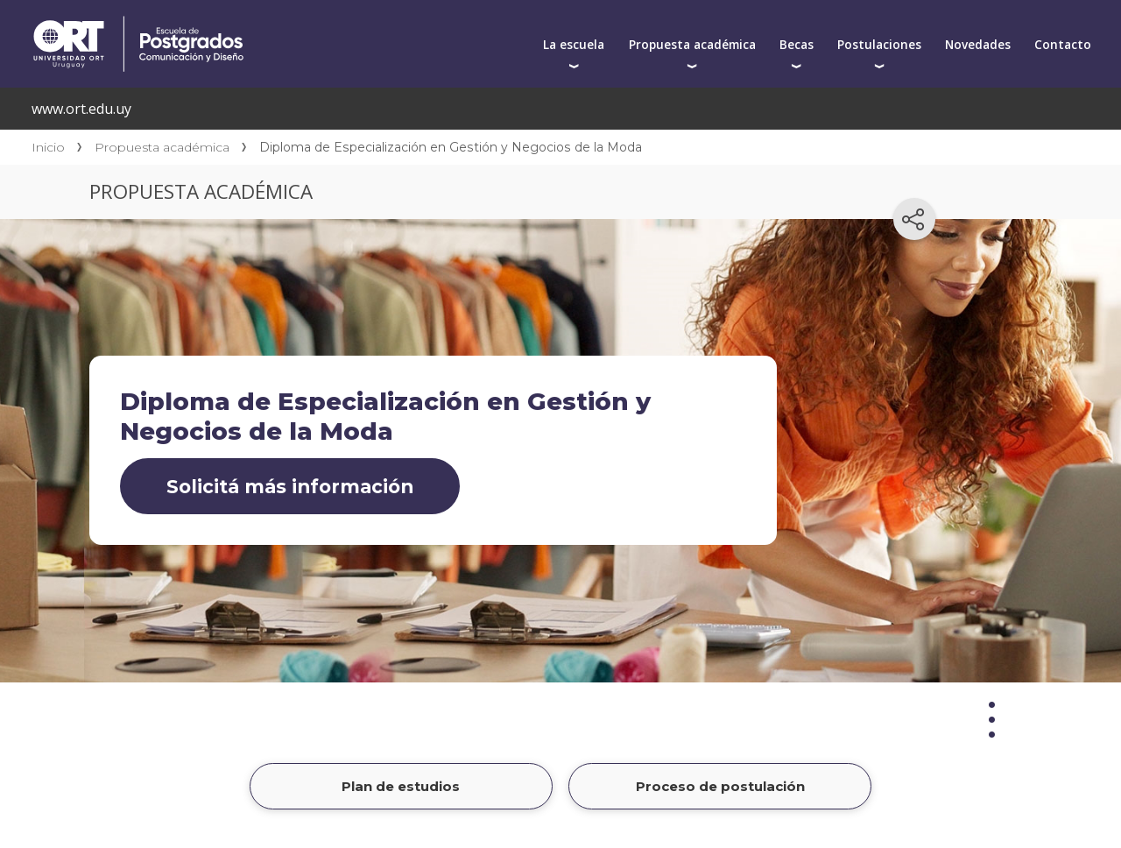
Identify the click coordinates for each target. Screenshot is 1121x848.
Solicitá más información (289, 486)
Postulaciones (879, 44)
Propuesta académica (692, 44)
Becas (796, 44)
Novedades (978, 44)
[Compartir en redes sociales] (914, 219)
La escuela (573, 44)
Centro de (291, 19)
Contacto (1062, 44)
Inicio (48, 147)
